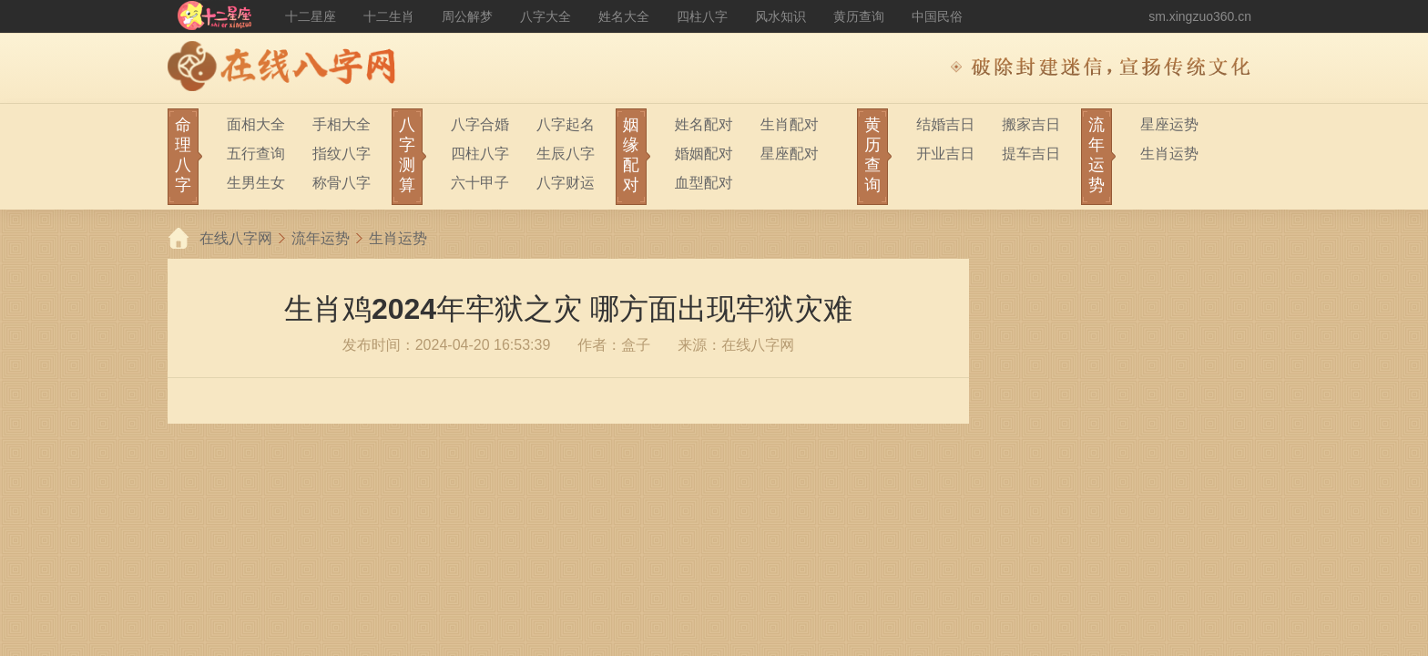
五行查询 (256, 153)
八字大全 (545, 16)
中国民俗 (937, 16)
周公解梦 (467, 16)
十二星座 (310, 16)
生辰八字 (565, 153)
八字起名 (565, 124)
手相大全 (341, 124)
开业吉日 (945, 153)
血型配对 (704, 182)
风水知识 (780, 16)
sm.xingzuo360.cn (1199, 16)
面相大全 (256, 124)
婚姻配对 (704, 153)
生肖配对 (789, 124)
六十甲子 (480, 182)
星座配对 (789, 153)
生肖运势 (1169, 153)
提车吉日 (1031, 153)
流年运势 (320, 238)
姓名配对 (704, 124)
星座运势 (1169, 124)
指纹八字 (341, 153)
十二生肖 (388, 16)
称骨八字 (341, 182)
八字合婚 (480, 124)
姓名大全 (623, 16)
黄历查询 (858, 16)
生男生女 (256, 182)
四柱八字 (702, 16)
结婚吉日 (945, 124)
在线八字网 (235, 238)
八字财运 (565, 182)
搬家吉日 (1031, 124)
